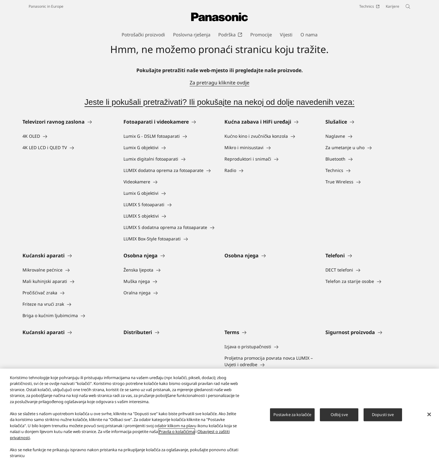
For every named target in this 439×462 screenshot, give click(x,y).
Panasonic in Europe (46, 6)
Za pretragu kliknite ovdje (219, 82)
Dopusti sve (383, 414)
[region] (219, 415)
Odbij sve (339, 414)
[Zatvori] (429, 414)
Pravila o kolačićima (177, 431)
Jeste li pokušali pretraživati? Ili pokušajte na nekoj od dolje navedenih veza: (219, 102)
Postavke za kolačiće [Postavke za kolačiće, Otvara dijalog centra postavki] (292, 414)
